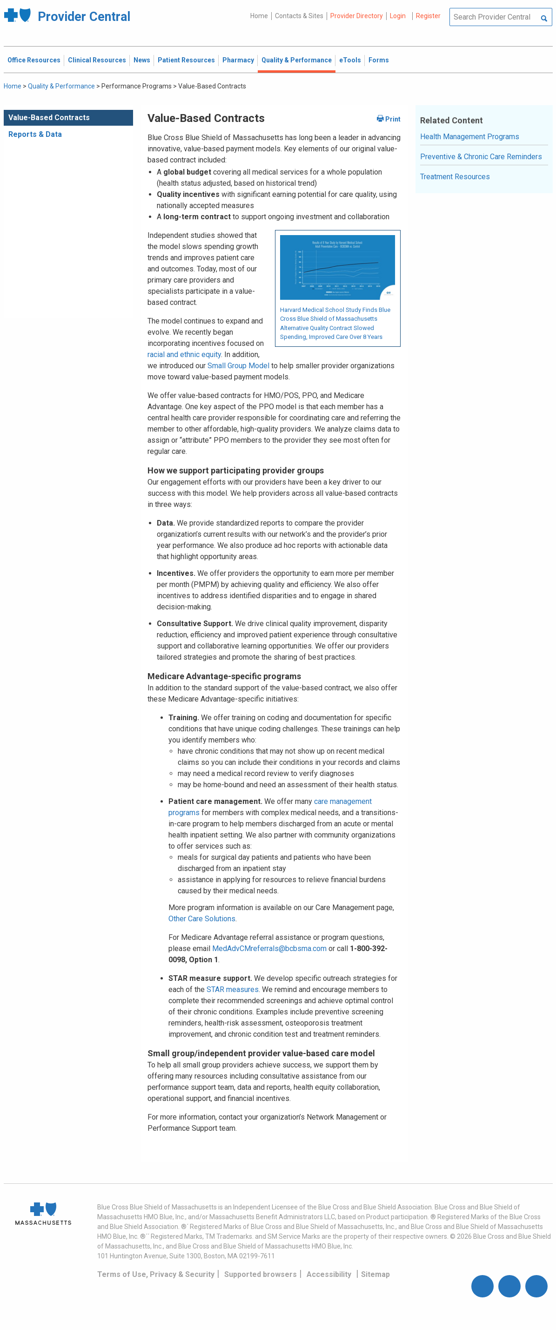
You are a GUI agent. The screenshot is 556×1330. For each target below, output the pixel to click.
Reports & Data (35, 134)
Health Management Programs (469, 136)
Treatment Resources (455, 176)
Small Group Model (238, 365)
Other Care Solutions (201, 918)
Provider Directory (356, 16)
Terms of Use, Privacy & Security (155, 1274)
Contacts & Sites (299, 16)
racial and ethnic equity (184, 354)
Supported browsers (260, 1274)
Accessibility (329, 1274)
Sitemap (375, 1274)
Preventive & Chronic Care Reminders (481, 156)
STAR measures (233, 989)
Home (259, 16)
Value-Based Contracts (49, 117)
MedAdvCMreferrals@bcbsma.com (269, 948)
